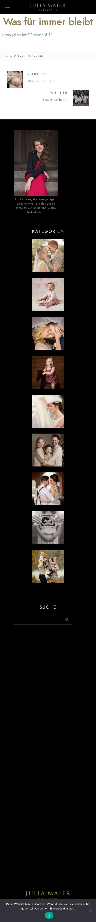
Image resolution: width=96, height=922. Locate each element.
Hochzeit (38, 56)
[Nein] (90, 910)
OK (49, 915)
